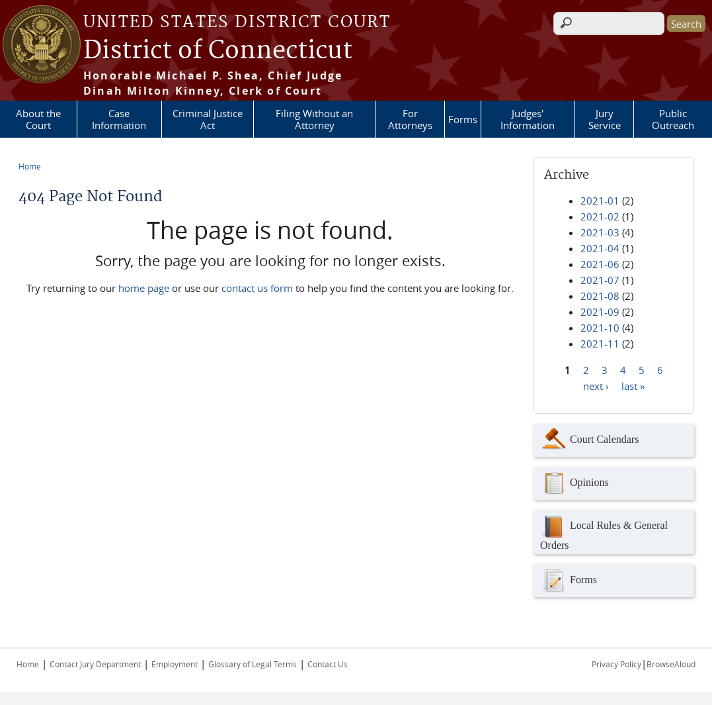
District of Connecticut (217, 51)
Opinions (574, 483)
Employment (174, 664)
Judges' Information (527, 119)
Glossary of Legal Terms (252, 664)
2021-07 (599, 280)
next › (596, 385)
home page (143, 288)
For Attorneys (410, 119)
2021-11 (599, 343)
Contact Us (327, 664)
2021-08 (599, 296)
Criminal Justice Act (208, 119)
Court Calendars (589, 440)
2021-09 (599, 311)
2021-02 (599, 216)
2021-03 (599, 232)
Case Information (119, 119)
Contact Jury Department (95, 664)
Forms (462, 119)
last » (633, 385)
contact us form (257, 288)
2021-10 (599, 327)
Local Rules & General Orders (604, 532)
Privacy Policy (616, 664)
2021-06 (599, 264)
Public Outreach (673, 119)
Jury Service (604, 119)
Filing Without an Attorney (314, 119)
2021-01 (599, 200)
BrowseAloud (671, 664)
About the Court (38, 119)
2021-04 (599, 248)
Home (30, 166)
